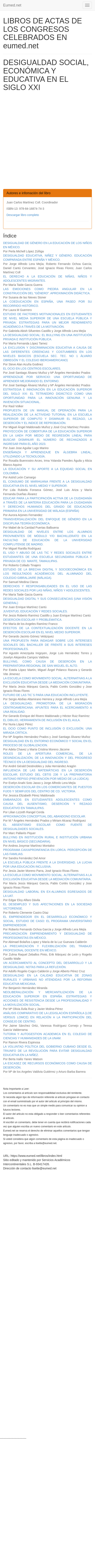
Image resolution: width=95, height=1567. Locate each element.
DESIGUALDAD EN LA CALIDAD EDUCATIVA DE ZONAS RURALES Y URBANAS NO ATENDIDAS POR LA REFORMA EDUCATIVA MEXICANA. (47, 979)
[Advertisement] (47, 141)
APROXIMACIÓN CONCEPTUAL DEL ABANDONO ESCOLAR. (44, 816)
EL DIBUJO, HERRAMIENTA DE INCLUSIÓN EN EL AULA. (42, 720)
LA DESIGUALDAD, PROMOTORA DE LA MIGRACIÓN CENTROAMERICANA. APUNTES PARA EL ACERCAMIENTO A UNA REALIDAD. (47, 707)
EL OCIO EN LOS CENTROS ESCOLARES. (32, 368)
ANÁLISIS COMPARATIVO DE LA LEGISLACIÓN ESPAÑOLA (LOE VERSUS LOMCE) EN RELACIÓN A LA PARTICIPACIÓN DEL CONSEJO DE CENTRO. (47, 1017)
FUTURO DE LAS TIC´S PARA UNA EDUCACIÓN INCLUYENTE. (46, 695)
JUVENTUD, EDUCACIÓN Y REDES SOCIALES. (35, 611)
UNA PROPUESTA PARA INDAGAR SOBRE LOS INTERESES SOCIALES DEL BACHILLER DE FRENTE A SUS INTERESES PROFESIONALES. (47, 645)
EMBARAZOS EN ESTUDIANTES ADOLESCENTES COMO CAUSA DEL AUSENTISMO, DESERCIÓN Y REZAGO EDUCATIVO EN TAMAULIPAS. (47, 804)
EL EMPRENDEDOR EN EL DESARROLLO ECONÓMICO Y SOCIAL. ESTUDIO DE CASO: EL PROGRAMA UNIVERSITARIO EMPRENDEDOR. (47, 921)
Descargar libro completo (22, 215)
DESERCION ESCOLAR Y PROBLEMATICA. (32, 619)
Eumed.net (12, 5)
